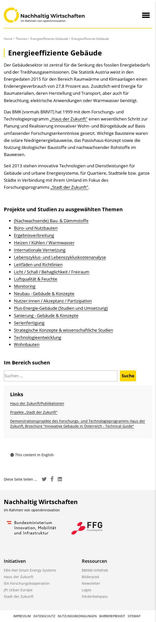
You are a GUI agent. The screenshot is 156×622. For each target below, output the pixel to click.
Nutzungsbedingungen (77, 616)
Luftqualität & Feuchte (35, 279)
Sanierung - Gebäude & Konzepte (46, 315)
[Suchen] (60, 375)
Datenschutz (44, 616)
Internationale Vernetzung (39, 250)
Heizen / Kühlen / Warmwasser (44, 242)
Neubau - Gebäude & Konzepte (44, 293)
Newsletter (91, 583)
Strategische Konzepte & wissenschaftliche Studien (63, 330)
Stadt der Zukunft (19, 596)
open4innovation (45, 510)
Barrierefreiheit (112, 616)
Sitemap (134, 616)
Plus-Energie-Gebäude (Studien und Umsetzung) (61, 308)
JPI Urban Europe (18, 589)
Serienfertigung (29, 323)
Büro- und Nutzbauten (36, 228)
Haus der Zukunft (18, 576)
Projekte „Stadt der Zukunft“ (33, 412)
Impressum (22, 616)
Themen (21, 39)
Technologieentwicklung (37, 337)
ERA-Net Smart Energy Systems (30, 570)
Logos (86, 589)
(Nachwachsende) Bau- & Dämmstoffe (51, 221)
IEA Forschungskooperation (27, 583)
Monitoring (24, 286)
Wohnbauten (26, 344)
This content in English (32, 454)
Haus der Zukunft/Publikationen (37, 403)
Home (8, 39)
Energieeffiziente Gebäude (49, 39)
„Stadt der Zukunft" (69, 187)
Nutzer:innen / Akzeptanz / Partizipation (53, 301)
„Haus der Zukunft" (69, 119)
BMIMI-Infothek (95, 570)
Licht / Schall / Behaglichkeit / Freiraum (51, 272)
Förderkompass (95, 596)
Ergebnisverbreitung (34, 235)
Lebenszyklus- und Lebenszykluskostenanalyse (60, 257)
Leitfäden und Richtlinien (38, 264)
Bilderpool (90, 576)
